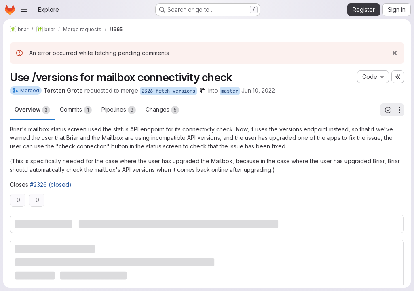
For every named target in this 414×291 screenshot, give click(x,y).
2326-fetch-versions (168, 91)
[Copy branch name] (202, 90)
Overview (32, 110)
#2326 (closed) (51, 184)
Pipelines (118, 110)
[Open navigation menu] (23, 9)
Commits (76, 110)
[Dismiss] (394, 53)
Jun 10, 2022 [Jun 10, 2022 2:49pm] (258, 90)
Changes (162, 110)
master (229, 91)
